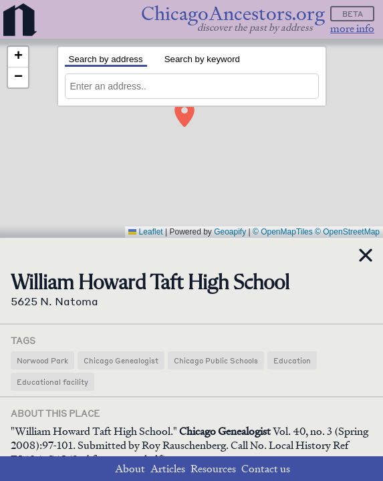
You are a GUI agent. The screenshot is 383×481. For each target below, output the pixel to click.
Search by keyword (202, 59)
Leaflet (145, 231)
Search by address (106, 59)
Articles (167, 469)
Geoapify (230, 231)
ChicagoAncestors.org (233, 14)
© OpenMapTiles (283, 231)
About (130, 469)
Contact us (265, 469)
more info (352, 28)
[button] (182, 109)
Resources (213, 469)
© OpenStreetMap (347, 231)
